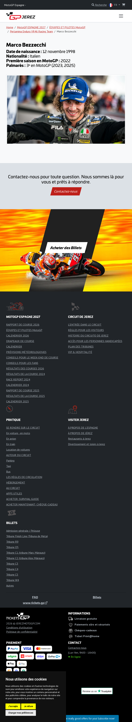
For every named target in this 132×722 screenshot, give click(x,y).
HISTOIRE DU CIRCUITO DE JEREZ (88, 335)
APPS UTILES (14, 493)
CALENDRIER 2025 (17, 401)
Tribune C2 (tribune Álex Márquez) (25, 558)
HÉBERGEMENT (15, 482)
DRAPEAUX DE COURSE (20, 341)
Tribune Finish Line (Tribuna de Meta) (27, 536)
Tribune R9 (12, 541)
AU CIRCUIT (13, 488)
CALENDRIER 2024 (17, 385)
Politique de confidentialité (21, 631)
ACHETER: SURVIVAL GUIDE (22, 499)
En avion (11, 438)
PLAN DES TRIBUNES (81, 346)
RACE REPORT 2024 (18, 379)
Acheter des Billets (66, 247)
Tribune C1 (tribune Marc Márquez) (25, 552)
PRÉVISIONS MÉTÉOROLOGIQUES (26, 352)
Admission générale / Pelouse (23, 530)
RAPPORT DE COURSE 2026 (22, 324)
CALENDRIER (14, 346)
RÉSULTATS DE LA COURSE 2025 (25, 396)
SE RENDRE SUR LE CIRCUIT (23, 427)
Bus (8, 471)
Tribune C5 (12, 574)
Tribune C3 (12, 563)
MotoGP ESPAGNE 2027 (31, 27)
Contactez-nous (66, 191)
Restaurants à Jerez (79, 438)
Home (9, 27)
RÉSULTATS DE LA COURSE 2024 (25, 374)
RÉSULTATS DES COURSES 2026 (25, 368)
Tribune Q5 (12, 547)
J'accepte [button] (13, 706)
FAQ (35, 597)
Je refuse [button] (28, 706)
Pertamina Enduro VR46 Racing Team (31, 31)
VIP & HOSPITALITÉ (80, 352)
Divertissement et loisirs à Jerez (86, 444)
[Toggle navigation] (121, 16)
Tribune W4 (12, 580)
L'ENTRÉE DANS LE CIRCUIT (84, 324)
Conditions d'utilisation (19, 627)
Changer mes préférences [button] (20, 713)
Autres (10, 585)
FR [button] (113, 5)
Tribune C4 (12, 569)
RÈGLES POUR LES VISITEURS (86, 330)
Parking (10, 460)
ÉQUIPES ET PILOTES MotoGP (67, 27)
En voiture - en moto (18, 433)
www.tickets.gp (35, 603)
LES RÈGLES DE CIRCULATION (24, 477)
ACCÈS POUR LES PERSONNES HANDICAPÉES (95, 341)
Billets (97, 597)
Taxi (8, 466)
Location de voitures (18, 449)
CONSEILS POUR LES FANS (22, 363)
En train (10, 444)
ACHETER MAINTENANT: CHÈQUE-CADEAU (32, 504)
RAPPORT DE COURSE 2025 (22, 390)
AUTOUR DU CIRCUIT (18, 455)
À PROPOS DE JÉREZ (80, 433)
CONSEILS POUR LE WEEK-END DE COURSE (32, 357)
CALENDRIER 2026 (17, 335)
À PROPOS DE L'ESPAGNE (83, 427)
